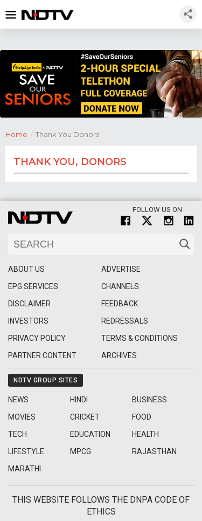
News (18, 399)
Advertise (121, 269)
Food (141, 417)
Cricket (85, 417)
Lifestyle (26, 451)
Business (149, 399)
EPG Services (33, 286)
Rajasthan (154, 451)
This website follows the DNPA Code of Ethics (101, 506)
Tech (17, 434)
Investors (28, 321)
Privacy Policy (37, 338)
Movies (22, 417)
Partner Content (42, 355)
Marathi (24, 468)
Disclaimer (29, 303)
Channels (120, 286)
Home (20, 133)
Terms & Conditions (139, 338)
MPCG (80, 451)
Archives (119, 355)
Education (90, 434)
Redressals (124, 321)
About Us (26, 269)
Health (145, 434)
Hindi (79, 399)
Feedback (119, 303)
